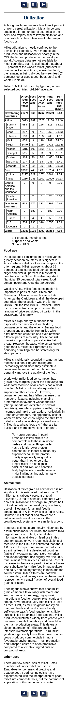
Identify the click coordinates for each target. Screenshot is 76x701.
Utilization (34, 18)
